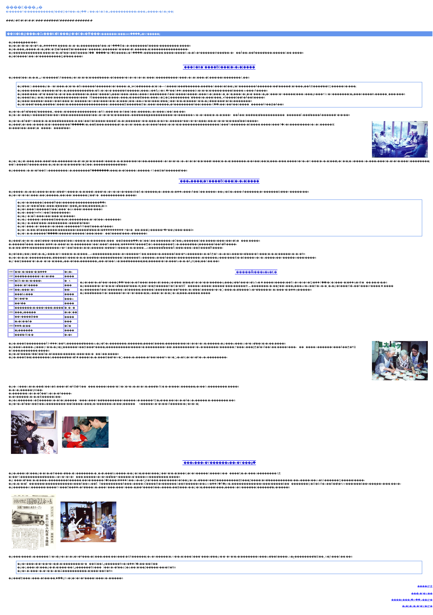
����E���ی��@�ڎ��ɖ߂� (411, 599)
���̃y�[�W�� (422, 593)
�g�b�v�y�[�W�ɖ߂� (417, 606)
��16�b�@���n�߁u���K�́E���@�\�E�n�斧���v (83, 33)
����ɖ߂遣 (424, 586)
